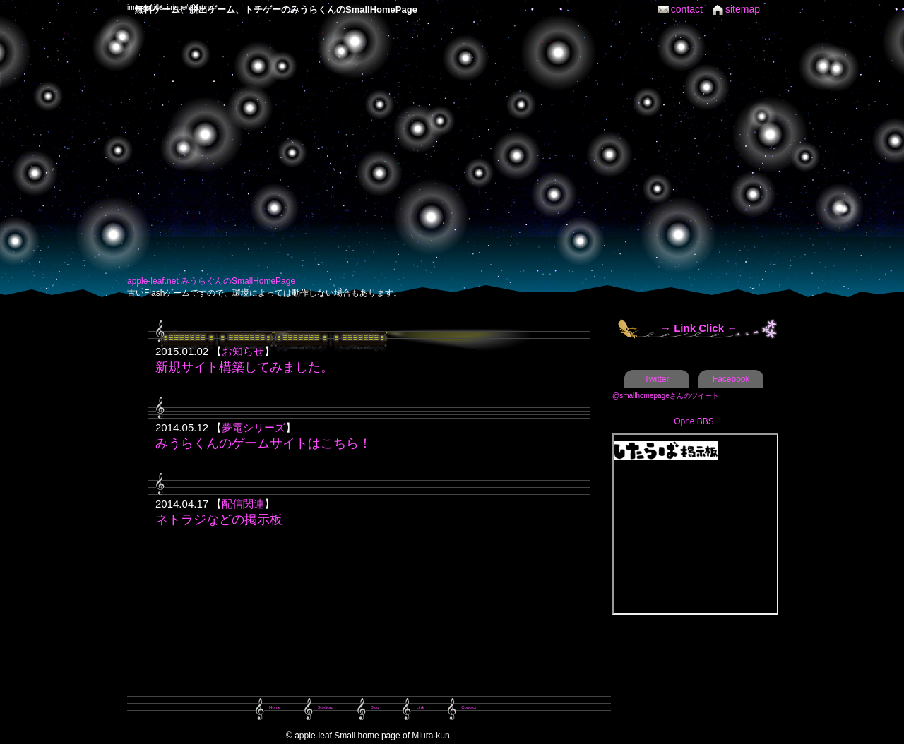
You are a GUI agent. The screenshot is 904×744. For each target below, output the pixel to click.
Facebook (731, 379)
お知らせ (243, 351)
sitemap (742, 9)
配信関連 (243, 504)
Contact (468, 707)
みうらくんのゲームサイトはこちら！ (263, 443)
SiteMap (325, 707)
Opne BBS (694, 421)
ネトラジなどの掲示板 (218, 519)
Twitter (656, 379)
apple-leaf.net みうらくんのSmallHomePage (211, 281)
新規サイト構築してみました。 (244, 367)
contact (687, 9)
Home (274, 707)
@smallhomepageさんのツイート (665, 396)
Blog (375, 707)
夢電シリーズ (253, 427)
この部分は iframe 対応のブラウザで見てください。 (695, 524)
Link (420, 707)
